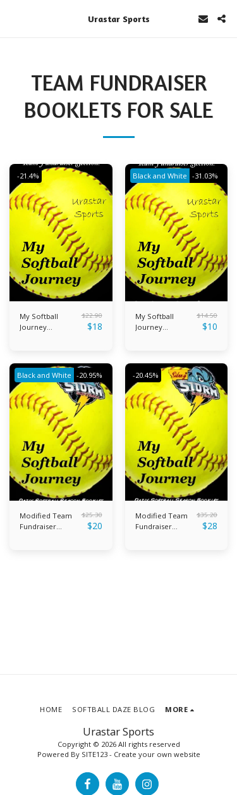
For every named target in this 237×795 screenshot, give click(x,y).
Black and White (160, 175)
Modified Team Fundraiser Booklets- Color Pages (162, 521)
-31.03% (205, 175)
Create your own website (157, 754)
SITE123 (94, 754)
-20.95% (89, 375)
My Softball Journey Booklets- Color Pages (47, 322)
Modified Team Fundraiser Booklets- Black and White (46, 521)
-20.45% (146, 375)
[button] (14, 18)
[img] (60, 232)
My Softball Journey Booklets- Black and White (162, 322)
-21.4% (28, 175)
